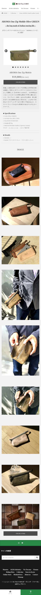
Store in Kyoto (30, 572)
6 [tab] (25, 67)
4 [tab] (20, 67)
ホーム (10, 592)
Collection (13, 13)
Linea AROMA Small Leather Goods (29, 13)
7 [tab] (28, 67)
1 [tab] (13, 67)
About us (28, 574)
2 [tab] (15, 67)
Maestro (4, 8)
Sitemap (20, 577)
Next (34, 51)
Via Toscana (24, 8)
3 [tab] (18, 67)
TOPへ (31, 592)
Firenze (33, 8)
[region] (20, 51)
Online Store (7, 574)
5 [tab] (23, 67)
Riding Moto (10, 572)
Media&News (18, 574)
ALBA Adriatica (14, 8)
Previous (6, 51)
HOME (5, 13)
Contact (35, 574)
